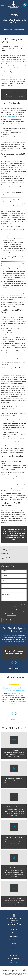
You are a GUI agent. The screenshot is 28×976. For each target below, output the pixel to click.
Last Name (4, 575)
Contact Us (14, 947)
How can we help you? (7, 594)
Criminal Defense (14, 940)
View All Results (14, 668)
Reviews (14, 943)
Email (3, 585)
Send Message (7, 620)
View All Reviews (14, 719)
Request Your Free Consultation (14, 29)
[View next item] (16, 662)
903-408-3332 (14, 925)
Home (14, 933)
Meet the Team (14, 936)
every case (11, 142)
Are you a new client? (7, 589)
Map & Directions (13, 962)
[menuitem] (14, 554)
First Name (4, 570)
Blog (14, 950)
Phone (3, 580)
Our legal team (11, 116)
